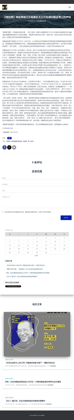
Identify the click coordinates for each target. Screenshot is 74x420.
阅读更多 (53, 366)
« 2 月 (36, 255)
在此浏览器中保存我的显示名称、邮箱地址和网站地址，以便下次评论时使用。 (28, 212)
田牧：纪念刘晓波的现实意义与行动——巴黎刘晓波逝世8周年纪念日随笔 (28, 273)
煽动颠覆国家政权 (16, 141)
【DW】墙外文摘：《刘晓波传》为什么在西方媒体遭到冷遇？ (24, 269)
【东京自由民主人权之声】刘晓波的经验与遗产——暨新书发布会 (25, 265)
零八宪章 (30, 141)
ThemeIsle (38, 415)
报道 (9, 138)
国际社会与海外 (9, 359)
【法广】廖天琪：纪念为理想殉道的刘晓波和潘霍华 (21, 276)
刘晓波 (8, 141)
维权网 (25, 141)
